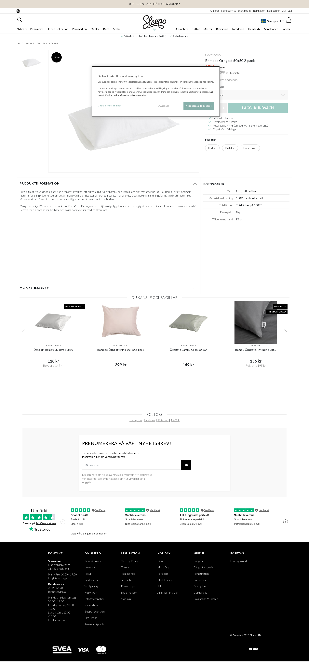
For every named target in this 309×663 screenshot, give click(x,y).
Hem (19, 43)
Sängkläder (271, 29)
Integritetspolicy (94, 599)
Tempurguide (201, 573)
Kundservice (228, 10)
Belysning (222, 29)
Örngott (54, 43)
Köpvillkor (91, 592)
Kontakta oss (93, 561)
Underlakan (250, 148)
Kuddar (212, 148)
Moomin (126, 599)
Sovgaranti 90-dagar (206, 599)
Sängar (286, 29)
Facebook (149, 420)
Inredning (238, 29)
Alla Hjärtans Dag (167, 592)
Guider (199, 553)
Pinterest (162, 420)
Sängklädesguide (203, 567)
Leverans (90, 567)
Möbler (95, 29)
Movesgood (213, 55)
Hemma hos (128, 573)
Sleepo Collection (57, 29)
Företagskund (238, 561)
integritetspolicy (96, 478)
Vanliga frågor (93, 586)
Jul (159, 586)
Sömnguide (200, 580)
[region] (156, 91)
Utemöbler (181, 29)
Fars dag (162, 573)
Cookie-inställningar (109, 105)
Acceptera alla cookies (199, 105)
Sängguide (200, 561)
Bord (106, 29)
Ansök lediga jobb (95, 624)
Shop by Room (129, 561)
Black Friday (164, 580)
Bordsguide (200, 592)
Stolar (116, 29)
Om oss (215, 10)
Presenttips (128, 586)
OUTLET (287, 10)
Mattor (208, 29)
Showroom (244, 10)
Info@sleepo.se (57, 591)
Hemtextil (254, 29)
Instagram (135, 420)
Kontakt (55, 553)
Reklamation (92, 580)
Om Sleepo (93, 553)
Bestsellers (127, 580)
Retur (88, 573)
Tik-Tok (175, 420)
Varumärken (79, 29)
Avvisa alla (163, 105)
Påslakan (230, 148)
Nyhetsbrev (92, 605)
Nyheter (22, 29)
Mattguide (200, 586)
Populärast (37, 29)
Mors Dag (163, 567)
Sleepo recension (95, 611)
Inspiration (258, 10)
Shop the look (129, 592)
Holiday (163, 553)
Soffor (196, 29)
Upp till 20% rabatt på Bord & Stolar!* (154, 4)
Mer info (235, 72)
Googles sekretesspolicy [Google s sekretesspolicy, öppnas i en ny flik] (133, 95)
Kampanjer (273, 10)
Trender (126, 567)
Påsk (160, 561)
